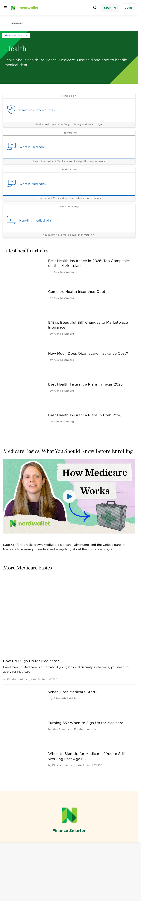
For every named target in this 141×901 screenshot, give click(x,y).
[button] (69, 496)
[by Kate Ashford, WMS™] (44, 679)
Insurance (14, 23)
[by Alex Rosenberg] (64, 272)
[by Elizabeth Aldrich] (18, 679)
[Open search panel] (95, 8)
